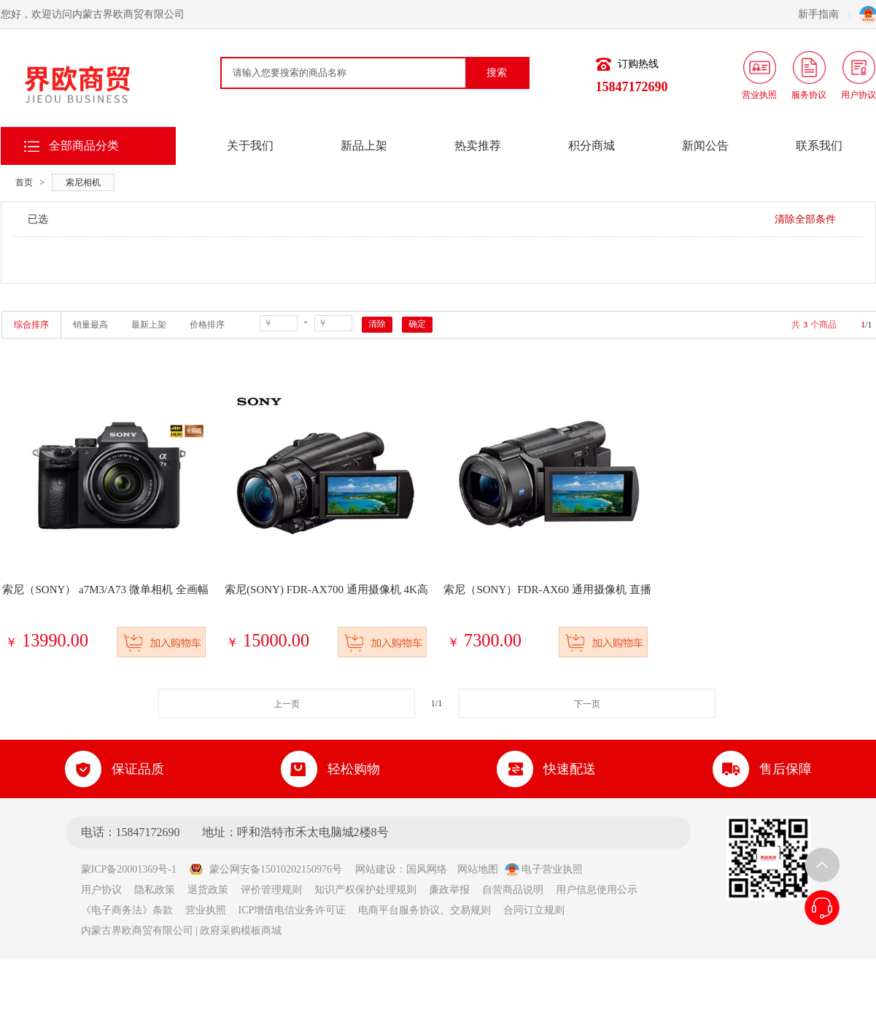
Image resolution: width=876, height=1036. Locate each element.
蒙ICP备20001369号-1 (134, 869)
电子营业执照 (544, 869)
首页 (24, 182)
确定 (417, 324)
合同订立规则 (534, 910)
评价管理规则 (271, 889)
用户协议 (101, 889)
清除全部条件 (805, 219)
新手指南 (824, 14)
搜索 (497, 72)
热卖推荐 (477, 145)
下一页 (587, 704)
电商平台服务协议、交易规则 (424, 910)
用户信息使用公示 (596, 889)
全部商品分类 (84, 145)
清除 (377, 324)
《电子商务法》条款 (127, 910)
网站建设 (375, 869)
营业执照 (205, 910)
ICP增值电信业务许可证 (292, 910)
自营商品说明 (512, 889)
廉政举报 (449, 889)
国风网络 (426, 869)
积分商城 (591, 145)
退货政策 (207, 889)
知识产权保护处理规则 (365, 889)
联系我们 (819, 145)
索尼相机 (83, 182)
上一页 (287, 704)
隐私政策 (154, 889)
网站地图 (477, 869)
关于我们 (250, 145)
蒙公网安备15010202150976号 (265, 869)
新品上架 (364, 145)
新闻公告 (705, 145)
